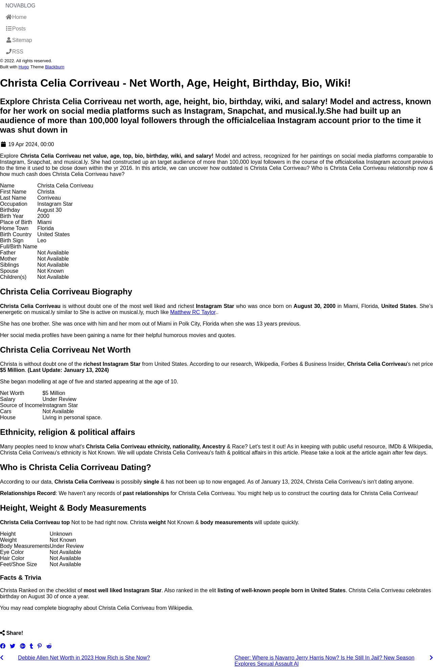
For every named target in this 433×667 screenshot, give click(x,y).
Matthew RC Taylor (192, 312)
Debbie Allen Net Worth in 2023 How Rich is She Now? (84, 658)
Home (16, 17)
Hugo (24, 66)
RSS (14, 51)
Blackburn (54, 66)
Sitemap (18, 40)
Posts (15, 28)
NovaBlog (20, 5)
